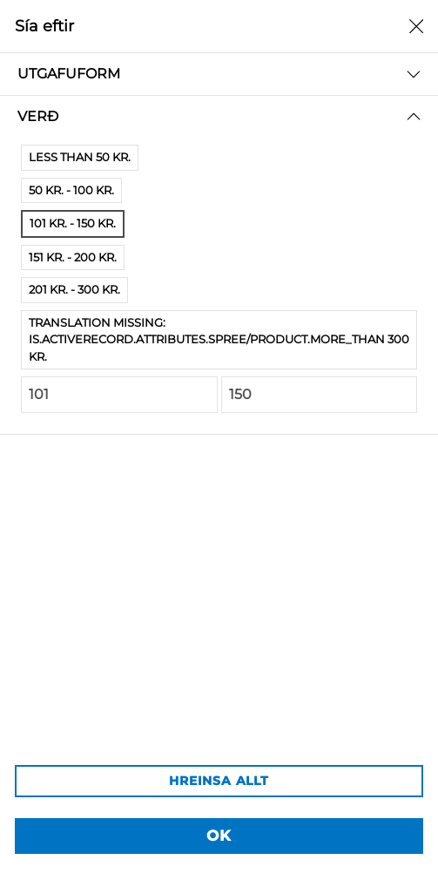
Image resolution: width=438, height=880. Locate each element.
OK (219, 835)
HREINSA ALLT (219, 781)
